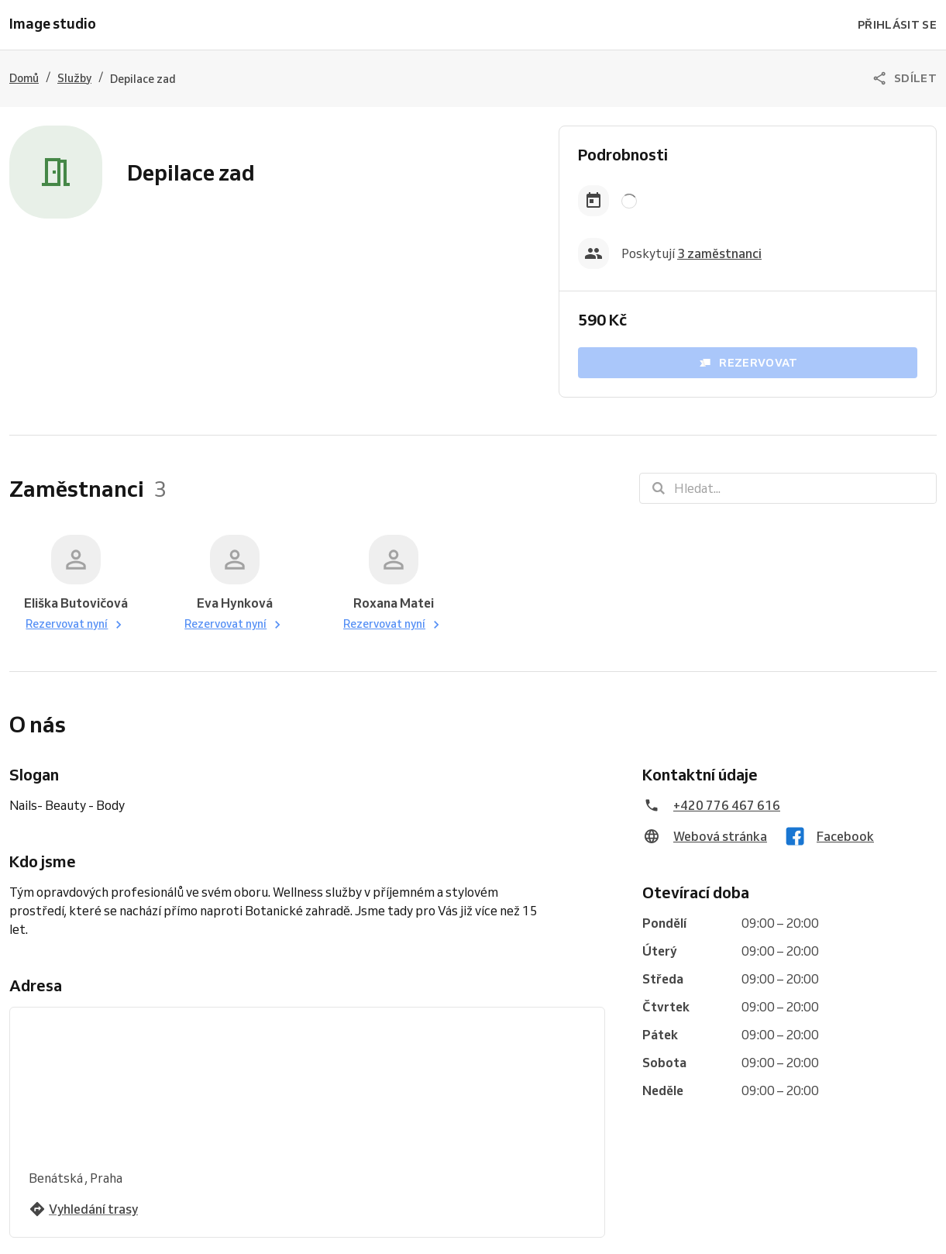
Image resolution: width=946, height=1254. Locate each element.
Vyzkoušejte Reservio (408, 1235)
